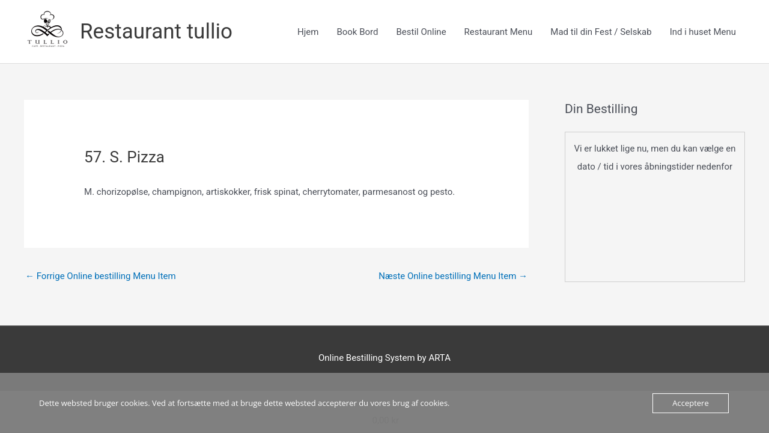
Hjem (307, 31)
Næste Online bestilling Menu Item (452, 276)
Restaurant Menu (498, 31)
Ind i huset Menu (703, 31)
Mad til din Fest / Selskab (600, 31)
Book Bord (357, 31)
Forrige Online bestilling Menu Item (100, 276)
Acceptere (690, 403)
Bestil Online (421, 31)
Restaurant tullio (156, 31)
